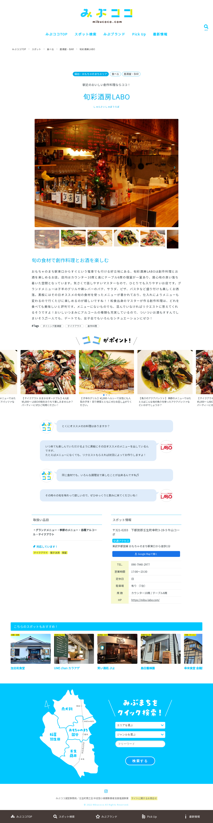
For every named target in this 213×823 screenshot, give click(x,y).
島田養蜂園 (148, 669)
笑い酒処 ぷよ (106, 669)
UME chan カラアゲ (67, 669)
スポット (37, 49)
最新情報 (162, 34)
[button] (174, 168)
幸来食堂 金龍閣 (195, 669)
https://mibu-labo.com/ (146, 601)
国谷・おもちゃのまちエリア (90, 74)
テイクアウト (75, 326)
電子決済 (55, 553)
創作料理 (93, 326)
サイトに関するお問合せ (144, 799)
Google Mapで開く (147, 554)
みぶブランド (114, 34)
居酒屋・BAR (67, 49)
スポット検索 (84, 34)
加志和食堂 (18, 669)
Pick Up (140, 34)
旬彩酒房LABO (88, 49)
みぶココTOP (54, 34)
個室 (64, 553)
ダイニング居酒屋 (52, 326)
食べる (50, 49)
